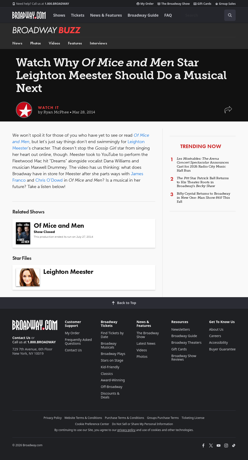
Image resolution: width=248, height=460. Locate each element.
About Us (216, 329)
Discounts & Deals (110, 395)
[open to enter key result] (230, 15)
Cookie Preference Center (92, 424)
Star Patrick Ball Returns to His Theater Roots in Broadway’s (203, 182)
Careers (215, 336)
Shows (59, 15)
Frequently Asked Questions (78, 341)
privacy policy (126, 430)
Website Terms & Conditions (83, 418)
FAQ (168, 15)
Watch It (48, 107)
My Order (145, 4)
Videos (54, 43)
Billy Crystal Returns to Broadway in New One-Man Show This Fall (203, 198)
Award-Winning (113, 380)
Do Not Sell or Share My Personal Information (142, 424)
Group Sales (225, 4)
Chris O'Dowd (49, 180)
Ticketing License (193, 418)
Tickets (78, 15)
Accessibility (218, 342)
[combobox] (208, 15)
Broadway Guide (143, 15)
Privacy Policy (53, 418)
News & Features (106, 15)
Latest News (146, 343)
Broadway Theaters (186, 342)
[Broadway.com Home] (29, 15)
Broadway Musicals (108, 345)
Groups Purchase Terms (163, 418)
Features (75, 43)
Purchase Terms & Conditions (124, 418)
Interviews (98, 43)
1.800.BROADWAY (40, 4)
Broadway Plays (113, 353)
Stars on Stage (112, 360)
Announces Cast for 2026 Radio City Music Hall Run (203, 165)
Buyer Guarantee (222, 349)
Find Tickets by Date (112, 335)
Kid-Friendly (110, 367)
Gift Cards (202, 4)
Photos (35, 43)
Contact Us (21, 337)
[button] (228, 112)
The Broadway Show (173, 4)
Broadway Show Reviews (183, 357)
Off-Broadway (111, 386)
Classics (107, 373)
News (17, 43)
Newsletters (180, 329)
